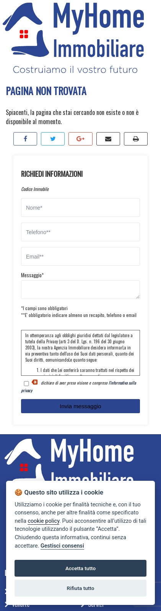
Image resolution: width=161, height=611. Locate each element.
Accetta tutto (80, 568)
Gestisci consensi (62, 546)
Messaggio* (32, 275)
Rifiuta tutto (80, 588)
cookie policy (43, 521)
